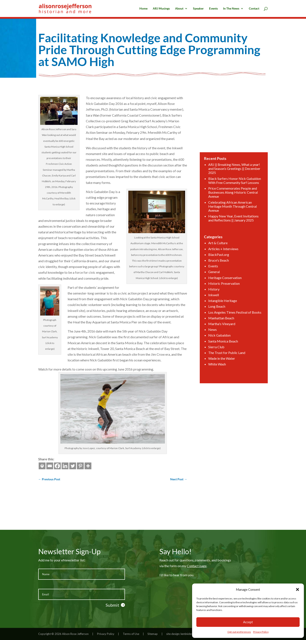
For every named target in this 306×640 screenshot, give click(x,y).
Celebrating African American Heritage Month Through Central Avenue (232, 212)
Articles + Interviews (224, 250)
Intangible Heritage (224, 297)
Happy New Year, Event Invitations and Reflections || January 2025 (233, 223)
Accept (248, 622)
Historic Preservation (225, 281)
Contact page (197, 566)
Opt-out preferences (239, 631)
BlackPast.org (220, 256)
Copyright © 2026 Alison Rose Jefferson (63, 634)
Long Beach (218, 302)
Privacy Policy (261, 631)
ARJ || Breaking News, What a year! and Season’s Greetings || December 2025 (234, 178)
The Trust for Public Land (227, 343)
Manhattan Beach (222, 312)
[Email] (18, 465)
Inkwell (215, 292)
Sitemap (152, 634)
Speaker (198, 8)
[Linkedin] (34, 465)
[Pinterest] (49, 465)
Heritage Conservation (226, 276)
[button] (297, 589)
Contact (254, 8)
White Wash (219, 354)
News (214, 323)
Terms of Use (131, 634)
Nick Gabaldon (221, 328)
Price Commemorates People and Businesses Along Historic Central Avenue (233, 200)
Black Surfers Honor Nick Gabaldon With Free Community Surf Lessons (234, 189)
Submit (112, 605)
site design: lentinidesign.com (184, 634)
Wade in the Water (223, 349)
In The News (231, 8)
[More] (57, 465)
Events (213, 8)
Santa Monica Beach (224, 333)
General (216, 271)
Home (143, 8)
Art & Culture (219, 245)
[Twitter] (41, 465)
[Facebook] (26, 465)
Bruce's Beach (220, 261)
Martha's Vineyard (223, 318)
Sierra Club (218, 338)
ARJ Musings (161, 8)
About (179, 8)
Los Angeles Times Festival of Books (234, 307)
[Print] (11, 465)
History (216, 287)
